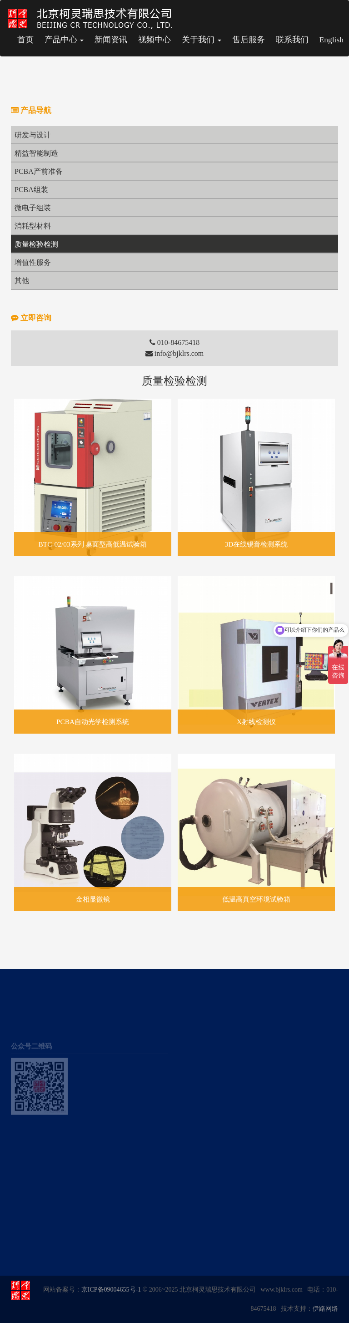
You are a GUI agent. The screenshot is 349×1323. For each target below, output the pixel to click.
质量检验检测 (36, 244)
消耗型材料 (33, 226)
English (331, 39)
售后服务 (248, 39)
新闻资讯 (111, 39)
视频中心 (154, 39)
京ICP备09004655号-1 (111, 1289)
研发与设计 (33, 135)
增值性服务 (33, 262)
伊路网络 (325, 1308)
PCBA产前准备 (39, 171)
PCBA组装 (31, 189)
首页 (25, 39)
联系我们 (292, 39)
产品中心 (64, 39)
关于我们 (201, 39)
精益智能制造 (36, 153)
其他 (22, 280)
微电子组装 (33, 208)
